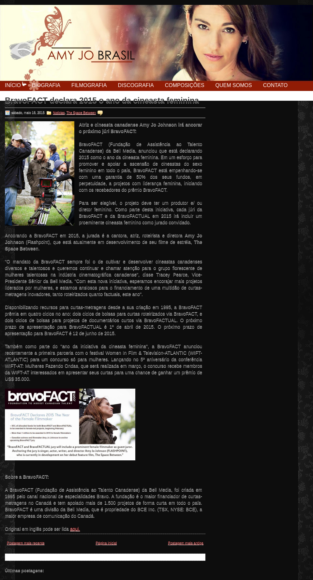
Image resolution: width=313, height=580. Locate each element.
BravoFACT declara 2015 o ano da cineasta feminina (102, 100)
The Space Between (81, 112)
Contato (275, 85)
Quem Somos (234, 85)
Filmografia (89, 85)
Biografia (46, 85)
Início (13, 85)
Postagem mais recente (26, 543)
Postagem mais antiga (185, 543)
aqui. (75, 528)
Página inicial (106, 543)
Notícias (59, 112)
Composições (184, 85)
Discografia (136, 85)
